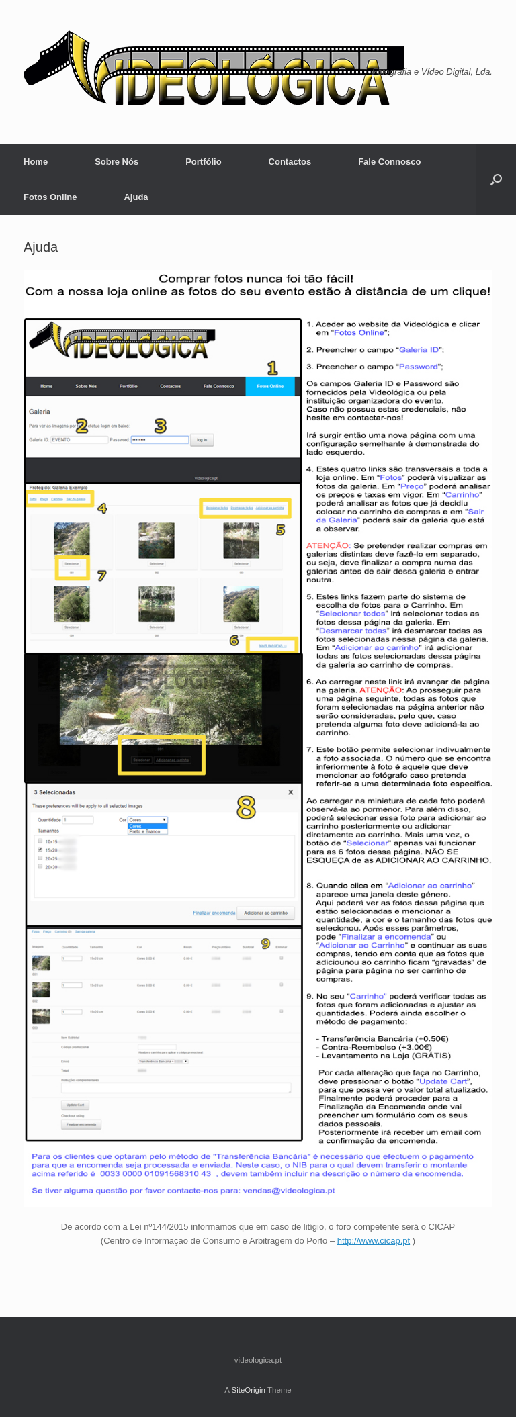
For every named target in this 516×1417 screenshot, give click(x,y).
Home (36, 161)
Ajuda (136, 197)
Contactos (290, 161)
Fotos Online (50, 197)
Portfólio (203, 161)
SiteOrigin (248, 1390)
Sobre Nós (116, 161)
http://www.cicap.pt (373, 1241)
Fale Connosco (389, 161)
